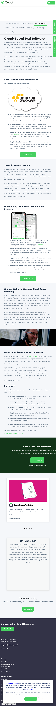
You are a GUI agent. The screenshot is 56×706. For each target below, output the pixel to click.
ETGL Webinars (5, 671)
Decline (44, 699)
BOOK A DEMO (37, 460)
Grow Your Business (27, 23)
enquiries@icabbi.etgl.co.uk (13, 433)
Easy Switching (9, 32)
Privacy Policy (28, 689)
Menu (51, 3)
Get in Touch (28, 609)
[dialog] (28, 691)
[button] (26, 528)
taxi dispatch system (40, 142)
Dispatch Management (8, 664)
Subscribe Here (8, 629)
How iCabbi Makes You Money (25, 28)
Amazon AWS (33, 356)
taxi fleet (40, 245)
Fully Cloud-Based (40, 23)
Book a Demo (54, 27)
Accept (31, 699)
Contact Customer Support (54, 46)
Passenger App (5, 666)
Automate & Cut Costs (12, 23)
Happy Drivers (9, 28)
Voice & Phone (5, 669)
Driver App (4, 662)
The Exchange (40, 28)
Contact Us (4, 648)
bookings (16, 134)
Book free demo (28, 155)
